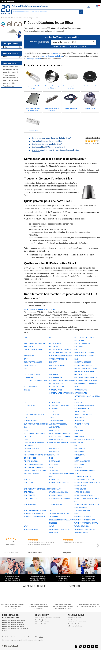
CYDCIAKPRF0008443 (58, 359)
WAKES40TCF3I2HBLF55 (84, 517)
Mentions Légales (74, 620)
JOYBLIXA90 (54, 415)
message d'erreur (34, 59)
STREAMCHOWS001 (82, 476)
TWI (50, 511)
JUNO (51, 418)
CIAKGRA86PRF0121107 (84, 356)
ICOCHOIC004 (29, 405)
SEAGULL (78, 467)
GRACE (27, 390)
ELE (76, 359)
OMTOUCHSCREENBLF (84, 439)
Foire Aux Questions (42, 620)
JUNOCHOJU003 (56, 421)
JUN (25, 418)
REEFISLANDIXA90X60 (33, 464)
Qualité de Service (74, 624)
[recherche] (81, 12)
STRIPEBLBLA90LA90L (58, 492)
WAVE (51, 526)
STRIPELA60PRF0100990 (59, 498)
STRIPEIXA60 (29, 495)
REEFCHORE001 (31, 461)
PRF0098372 (54, 452)
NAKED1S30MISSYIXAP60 (59, 436)
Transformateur (8, 86)
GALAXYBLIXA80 (56, 377)
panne (56, 53)
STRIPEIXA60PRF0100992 (84, 495)
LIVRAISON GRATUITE (8, 1)
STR (76, 473)
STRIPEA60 (54, 480)
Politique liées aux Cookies (77, 622)
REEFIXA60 (54, 464)
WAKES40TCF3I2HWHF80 (84, 520)
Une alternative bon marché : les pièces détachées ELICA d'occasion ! (55, 151)
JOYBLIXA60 (79, 411)
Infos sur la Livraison (42, 622)
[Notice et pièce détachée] (5, 9)
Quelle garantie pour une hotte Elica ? (47, 144)
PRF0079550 (79, 449)
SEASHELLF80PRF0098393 (85, 470)
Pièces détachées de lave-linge (12, 622)
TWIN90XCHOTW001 (82, 511)
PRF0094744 (29, 452)
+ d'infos (41, 637)
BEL (25, 337)
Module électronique (10, 78)
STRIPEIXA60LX (55, 495)
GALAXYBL (53, 374)
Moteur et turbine (9, 83)
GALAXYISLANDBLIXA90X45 (85, 377)
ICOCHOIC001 (55, 402)
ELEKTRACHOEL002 (82, 362)
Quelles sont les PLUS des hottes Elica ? (48, 147)
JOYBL (52, 411)
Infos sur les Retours (75, 626)
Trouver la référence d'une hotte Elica (47, 141)
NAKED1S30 (29, 436)
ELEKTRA (53, 362)
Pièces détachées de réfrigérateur (13, 626)
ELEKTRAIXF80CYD (57, 365)
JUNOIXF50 (79, 421)
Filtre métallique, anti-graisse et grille (11, 69)
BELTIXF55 (53, 347)
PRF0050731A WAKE (32, 449)
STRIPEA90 (28, 483)
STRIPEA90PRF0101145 (59, 483)
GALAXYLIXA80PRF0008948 (85, 384)
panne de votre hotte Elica (52, 56)
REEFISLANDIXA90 (82, 461)
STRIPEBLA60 (55, 489)
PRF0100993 (54, 455)
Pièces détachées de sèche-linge (13, 624)
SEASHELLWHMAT (31, 473)
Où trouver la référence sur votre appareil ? (68, 47)
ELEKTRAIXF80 (30, 365)
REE (51, 458)
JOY (25, 411)
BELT (51, 337)
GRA (76, 387)
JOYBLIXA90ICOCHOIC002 (85, 415)
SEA (51, 467)
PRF (76, 446)
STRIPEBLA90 (80, 489)
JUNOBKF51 (79, 418)
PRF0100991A (80, 452)
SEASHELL (53, 470)
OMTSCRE (78, 442)
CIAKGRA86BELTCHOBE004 (60, 356)
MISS (26, 430)
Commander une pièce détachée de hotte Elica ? (51, 138)
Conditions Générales (75, 618)
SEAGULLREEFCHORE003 (35, 470)
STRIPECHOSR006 (82, 492)
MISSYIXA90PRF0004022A (60, 433)
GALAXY (52, 368)
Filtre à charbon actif (10, 67)
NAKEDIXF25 (79, 436)
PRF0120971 (79, 455)
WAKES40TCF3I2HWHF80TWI (86, 523)
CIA (75, 350)
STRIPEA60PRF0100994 (84, 480)
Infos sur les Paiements (43, 624)
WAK (76, 514)
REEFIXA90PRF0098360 (33, 467)
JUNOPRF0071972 (81, 424)
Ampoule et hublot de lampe (10, 72)
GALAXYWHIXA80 (56, 387)
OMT (26, 439)
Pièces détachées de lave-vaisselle (13, 620)
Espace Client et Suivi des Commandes (48, 618)
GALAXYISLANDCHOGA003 (85, 381)
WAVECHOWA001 (81, 526)
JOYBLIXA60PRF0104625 (34, 415)
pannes (5, 37)
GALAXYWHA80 (30, 387)
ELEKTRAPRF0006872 (83, 365)
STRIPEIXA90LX (30, 498)
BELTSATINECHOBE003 (33, 350)
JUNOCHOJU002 (31, 421)
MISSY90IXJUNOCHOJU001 (35, 433)
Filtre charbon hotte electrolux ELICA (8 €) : (41, 309)
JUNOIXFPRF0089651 (58, 424)
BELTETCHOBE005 (82, 343)
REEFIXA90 (79, 464)
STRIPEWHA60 (30, 504)
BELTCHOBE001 (55, 343)
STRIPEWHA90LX (56, 504)
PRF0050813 (54, 449)
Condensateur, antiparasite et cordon (11, 75)
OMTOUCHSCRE (56, 439)
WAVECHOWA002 (31, 529)
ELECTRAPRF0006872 (33, 362)
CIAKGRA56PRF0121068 (84, 353)
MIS (76, 427)
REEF (76, 458)
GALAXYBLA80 (80, 374)
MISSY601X (54, 430)
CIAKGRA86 (29, 356)
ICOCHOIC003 (80, 402)
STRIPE (27, 480)
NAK (76, 433)
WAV (26, 526)
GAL (25, 368)
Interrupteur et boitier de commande (10, 80)
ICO (25, 402)
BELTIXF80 (78, 347)
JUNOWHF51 (54, 427)
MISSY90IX (78, 430)
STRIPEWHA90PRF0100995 (35, 511)
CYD (26, 359)
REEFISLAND (54, 461)
